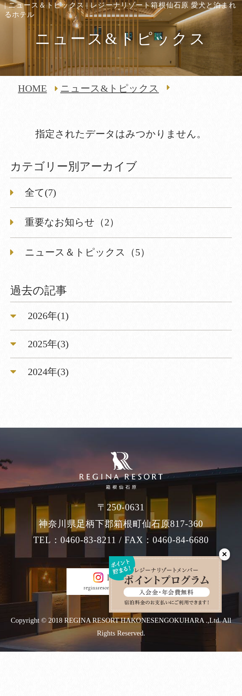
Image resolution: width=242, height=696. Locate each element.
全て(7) (40, 192)
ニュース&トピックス (109, 88)
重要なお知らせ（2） (72, 222)
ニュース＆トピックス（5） (87, 252)
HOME (32, 88)
